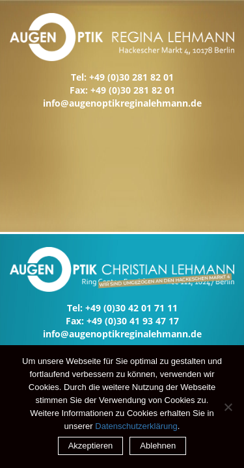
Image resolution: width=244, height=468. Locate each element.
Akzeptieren (90, 445)
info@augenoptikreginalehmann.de (122, 103)
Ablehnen (158, 445)
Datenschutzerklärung (136, 426)
